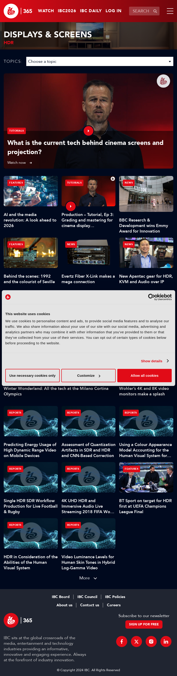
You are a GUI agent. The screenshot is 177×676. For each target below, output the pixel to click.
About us (64, 605)
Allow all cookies (145, 375)
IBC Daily (91, 11)
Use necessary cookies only (32, 375)
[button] (169, 11)
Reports (15, 412)
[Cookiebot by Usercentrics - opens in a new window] (151, 296)
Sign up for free (144, 624)
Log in (114, 11)
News (129, 182)
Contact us (89, 605)
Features (16, 182)
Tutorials (16, 130)
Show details (151, 361)
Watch (46, 11)
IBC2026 (67, 11)
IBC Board (61, 596)
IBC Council (87, 596)
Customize (88, 375)
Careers (114, 605)
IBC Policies (115, 596)
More (84, 578)
